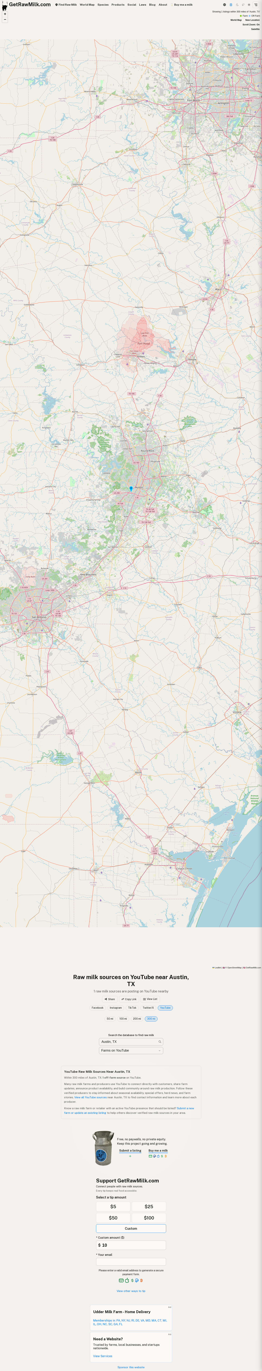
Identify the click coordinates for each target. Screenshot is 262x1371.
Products (118, 4)
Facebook (98, 1007)
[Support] (231, 5)
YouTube (165, 1007)
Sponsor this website (131, 1367)
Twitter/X (148, 1007)
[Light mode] (249, 5)
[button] (131, 489)
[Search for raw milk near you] (131, 1042)
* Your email (104, 1255)
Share (110, 999)
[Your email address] (131, 1262)
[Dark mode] (237, 5)
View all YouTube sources (90, 1097)
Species (103, 4)
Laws (142, 4)
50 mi (110, 1018)
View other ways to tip (131, 1291)
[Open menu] (256, 4)
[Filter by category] (131, 1050)
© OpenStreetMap (232, 968)
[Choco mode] (243, 5)
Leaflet (216, 968)
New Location (252, 20)
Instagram (116, 1007)
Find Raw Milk (66, 4)
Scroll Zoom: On (251, 24)
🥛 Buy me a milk (181, 4)
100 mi (123, 1018)
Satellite (255, 29)
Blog (152, 4)
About (163, 4)
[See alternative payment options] (137, 1280)
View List (150, 999)
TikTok (132, 1007)
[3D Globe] (224, 5)
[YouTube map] (131, 489)
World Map (87, 4)
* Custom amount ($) (110, 1237)
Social (131, 4)
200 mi (137, 1018)
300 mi (151, 1018)
